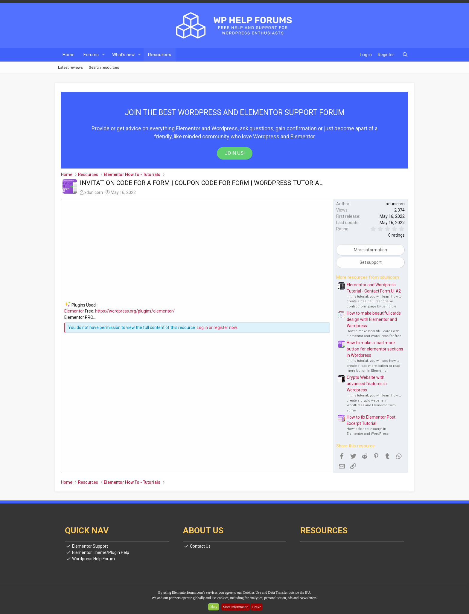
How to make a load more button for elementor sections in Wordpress (375, 349)
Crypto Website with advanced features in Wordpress (367, 383)
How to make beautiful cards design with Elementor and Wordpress (374, 319)
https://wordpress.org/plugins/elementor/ (135, 311)
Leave (256, 607)
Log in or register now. (217, 327)
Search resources (104, 67)
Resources (159, 54)
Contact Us (200, 546)
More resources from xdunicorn (367, 277)
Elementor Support (90, 546)
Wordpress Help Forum (93, 558)
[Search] (405, 55)
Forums (91, 54)
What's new (123, 54)
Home (68, 54)
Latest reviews (70, 67)
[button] (103, 55)
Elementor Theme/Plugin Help (100, 552)
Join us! (235, 153)
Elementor (74, 311)
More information (236, 607)
